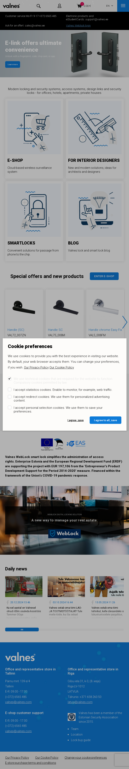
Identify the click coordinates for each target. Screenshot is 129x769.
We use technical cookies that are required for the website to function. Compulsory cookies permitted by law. (63, 380)
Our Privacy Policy (36, 367)
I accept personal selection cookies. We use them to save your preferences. (58, 409)
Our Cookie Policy (61, 367)
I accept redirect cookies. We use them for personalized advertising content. (62, 398)
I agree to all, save (105, 420)
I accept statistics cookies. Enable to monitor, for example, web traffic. (63, 390)
